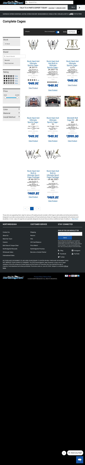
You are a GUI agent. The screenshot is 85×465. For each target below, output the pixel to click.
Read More (75, 219)
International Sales (8, 255)
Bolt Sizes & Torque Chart (10, 245)
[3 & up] (11, 78)
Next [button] (79, 8)
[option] (42, 8)
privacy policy (67, 246)
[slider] (5, 98)
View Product (33, 88)
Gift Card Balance (35, 242)
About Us (5, 235)
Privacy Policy (38, 276)
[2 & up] (11, 81)
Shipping (33, 232)
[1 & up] (11, 83)
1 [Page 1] (31, 208)
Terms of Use (47, 276)
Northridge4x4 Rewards (10, 248)
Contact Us (6, 232)
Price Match (34, 245)
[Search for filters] (14, 56)
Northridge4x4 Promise (37, 248)
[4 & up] (11, 76)
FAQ (31, 239)
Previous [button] (5, 8)
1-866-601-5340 (60, 8)
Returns (32, 235)
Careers (5, 242)
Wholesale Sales (8, 252)
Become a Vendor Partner (38, 252)
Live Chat (51, 8)
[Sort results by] (74, 32)
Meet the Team (7, 239)
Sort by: (65, 31)
